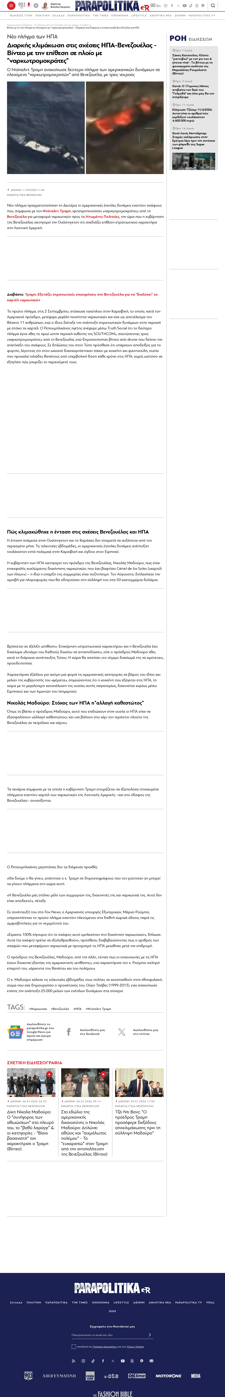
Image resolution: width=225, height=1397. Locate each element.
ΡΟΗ (190, 41)
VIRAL (210, 1305)
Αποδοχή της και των (108, 1349)
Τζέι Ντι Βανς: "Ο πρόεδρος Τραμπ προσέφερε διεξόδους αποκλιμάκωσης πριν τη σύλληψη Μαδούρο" (137, 1125)
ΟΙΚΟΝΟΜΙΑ (120, 18)
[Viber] (203, 7)
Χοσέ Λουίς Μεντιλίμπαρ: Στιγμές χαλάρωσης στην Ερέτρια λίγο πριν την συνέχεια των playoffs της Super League (193, 143)
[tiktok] (191, 7)
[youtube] (184, 7)
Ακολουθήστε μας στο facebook (92, 1035)
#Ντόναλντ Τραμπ (98, 1012)
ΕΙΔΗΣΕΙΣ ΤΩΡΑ (21, 18)
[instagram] (165, 7)
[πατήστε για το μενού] (11, 7)
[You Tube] (123, 1364)
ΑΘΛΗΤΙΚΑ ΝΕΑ (161, 18)
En (155, 7)
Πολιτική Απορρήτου (105, 1349)
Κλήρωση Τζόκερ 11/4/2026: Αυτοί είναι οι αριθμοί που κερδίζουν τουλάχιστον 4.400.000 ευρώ (192, 118)
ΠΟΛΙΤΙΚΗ (43, 18)
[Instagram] (83, 1364)
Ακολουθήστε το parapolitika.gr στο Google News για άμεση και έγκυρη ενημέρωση (40, 1034)
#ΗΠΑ (77, 1012)
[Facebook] (172, 7)
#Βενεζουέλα (60, 1012)
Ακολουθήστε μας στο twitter (145, 1035)
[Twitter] (113, 1364)
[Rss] (73, 1364)
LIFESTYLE (139, 18)
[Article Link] (31, 1085)
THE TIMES (100, 18)
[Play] (36, 7)
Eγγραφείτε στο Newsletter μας (112, 1329)
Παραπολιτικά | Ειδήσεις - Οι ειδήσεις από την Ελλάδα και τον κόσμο (43, 28)
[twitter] (178, 7)
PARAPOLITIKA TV (202, 18)
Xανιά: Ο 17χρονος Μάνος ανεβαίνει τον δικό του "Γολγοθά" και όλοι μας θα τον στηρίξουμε (193, 94)
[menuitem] (21, 18)
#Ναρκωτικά (38, 1012)
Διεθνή (85, 28)
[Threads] (197, 7)
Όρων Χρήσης (135, 1349)
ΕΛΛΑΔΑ (59, 18)
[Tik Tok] (93, 1364)
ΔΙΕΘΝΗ (180, 18)
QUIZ (112, 1314)
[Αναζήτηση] (213, 7)
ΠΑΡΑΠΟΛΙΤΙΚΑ (79, 18)
